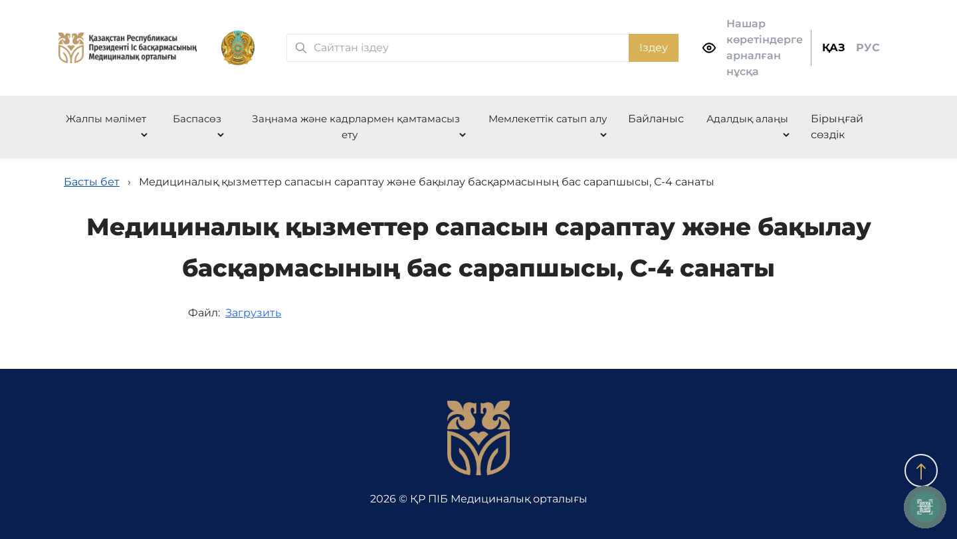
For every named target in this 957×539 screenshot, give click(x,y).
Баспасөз (197, 118)
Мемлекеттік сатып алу (547, 118)
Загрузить (253, 312)
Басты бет (92, 181)
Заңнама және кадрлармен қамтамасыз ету (356, 126)
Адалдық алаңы (747, 118)
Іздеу (653, 47)
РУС (868, 47)
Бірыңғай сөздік (837, 126)
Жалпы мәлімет (106, 118)
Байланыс (656, 118)
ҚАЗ (833, 47)
